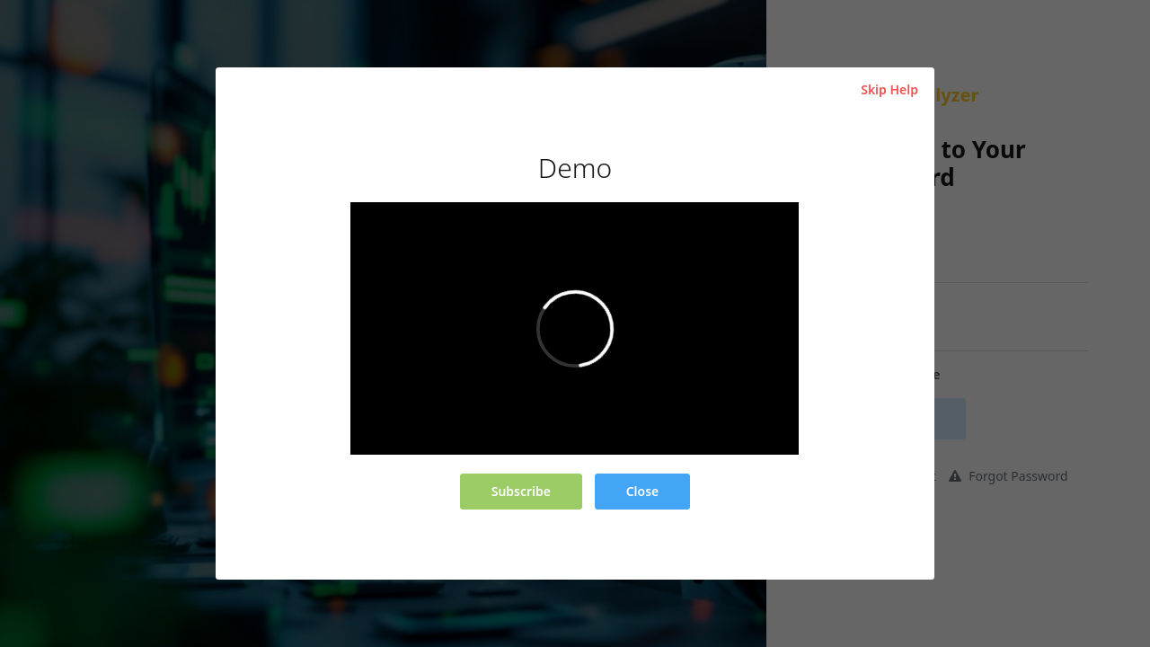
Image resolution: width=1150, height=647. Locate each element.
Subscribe (521, 491)
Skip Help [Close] (889, 89)
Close (642, 491)
